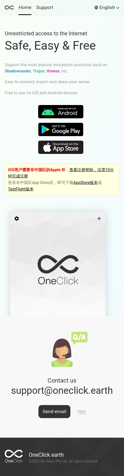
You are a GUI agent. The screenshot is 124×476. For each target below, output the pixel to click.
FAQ (81, 411)
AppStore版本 (85, 182)
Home (24, 7)
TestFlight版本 (20, 189)
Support (44, 7)
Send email (54, 411)
